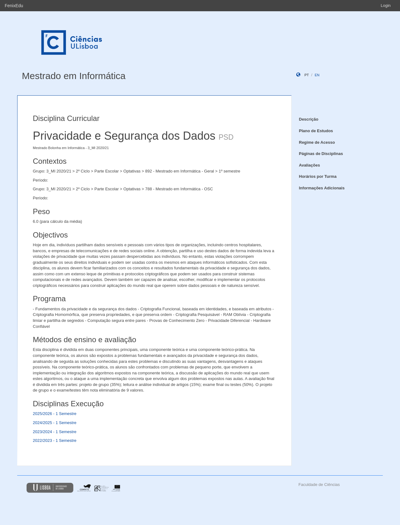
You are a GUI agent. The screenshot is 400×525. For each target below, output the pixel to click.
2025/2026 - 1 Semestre (54, 413)
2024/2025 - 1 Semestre (54, 422)
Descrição (308, 119)
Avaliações (309, 165)
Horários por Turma (318, 176)
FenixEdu (14, 5)
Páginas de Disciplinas (321, 153)
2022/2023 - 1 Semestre (54, 440)
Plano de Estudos (316, 130)
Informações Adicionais (322, 188)
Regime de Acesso (317, 142)
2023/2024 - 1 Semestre (54, 431)
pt (306, 75)
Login (386, 5)
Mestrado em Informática (74, 76)
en (317, 75)
